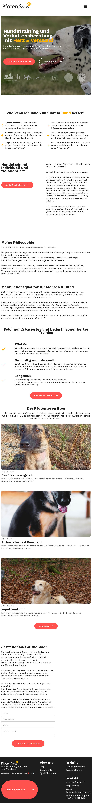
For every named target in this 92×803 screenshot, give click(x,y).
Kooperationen (74, 770)
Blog (42, 767)
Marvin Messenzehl (18, 773)
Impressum (72, 786)
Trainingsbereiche (76, 767)
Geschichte (46, 770)
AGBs (69, 789)
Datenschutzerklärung (78, 792)
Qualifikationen (48, 773)
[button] (86, 7)
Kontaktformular (75, 782)
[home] (16, 5)
